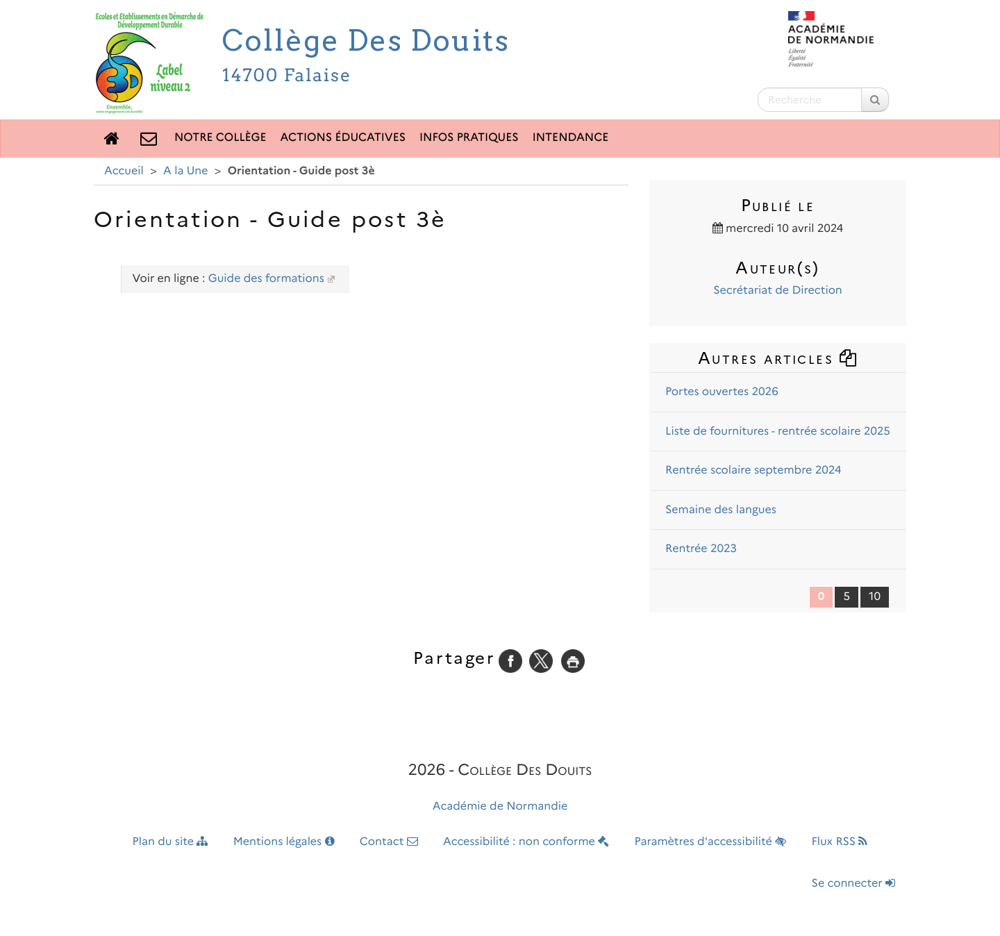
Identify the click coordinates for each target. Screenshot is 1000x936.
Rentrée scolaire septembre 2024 (753, 470)
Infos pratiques (469, 137)
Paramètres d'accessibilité (711, 842)
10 (875, 596)
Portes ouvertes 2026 (721, 392)
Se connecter (853, 883)
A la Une (185, 171)
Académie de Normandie (500, 806)
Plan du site (170, 842)
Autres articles (778, 358)
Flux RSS (839, 842)
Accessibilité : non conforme (526, 842)
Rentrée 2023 (701, 548)
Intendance (571, 137)
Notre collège (220, 137)
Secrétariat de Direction (777, 290)
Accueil (124, 171)
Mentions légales (284, 842)
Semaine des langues (720, 510)
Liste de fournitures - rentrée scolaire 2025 (777, 431)
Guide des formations (266, 278)
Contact (389, 842)
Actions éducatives (343, 137)
